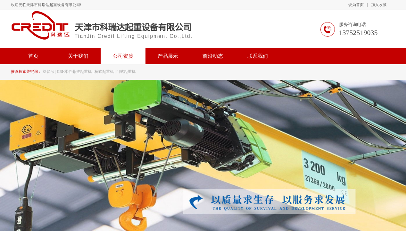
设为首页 (356, 5)
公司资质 (123, 56)
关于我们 (78, 56)
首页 (33, 56)
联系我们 (257, 56)
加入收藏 (378, 5)
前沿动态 (213, 56)
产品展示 (168, 56)
